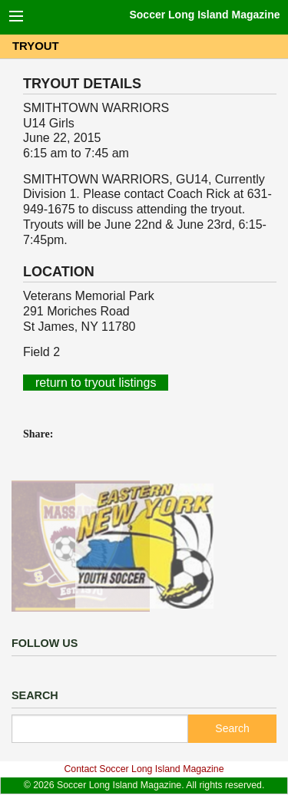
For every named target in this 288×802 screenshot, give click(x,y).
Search (232, 728)
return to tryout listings (95, 382)
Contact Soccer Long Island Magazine (143, 769)
